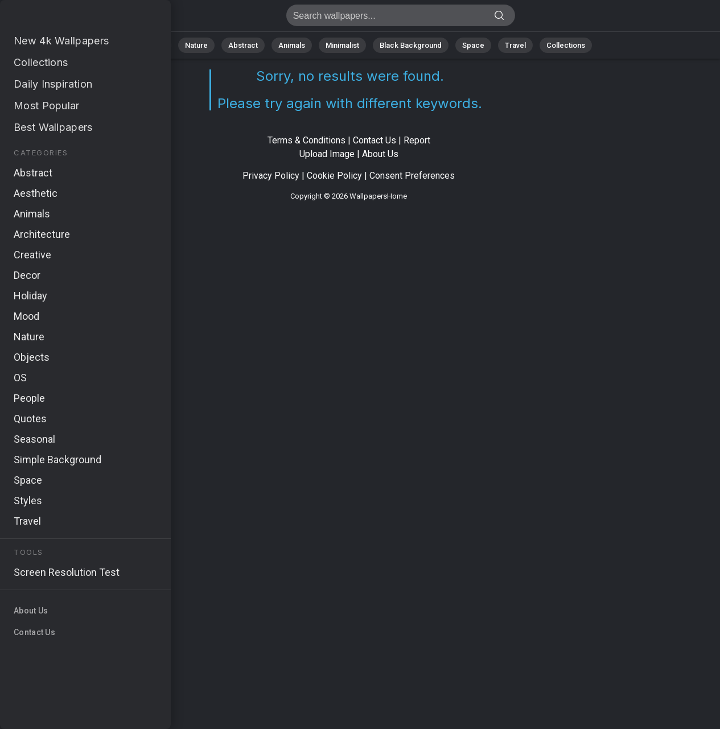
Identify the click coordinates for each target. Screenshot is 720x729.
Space (473, 45)
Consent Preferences (412, 175)
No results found (68, 18)
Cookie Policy (334, 175)
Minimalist (342, 45)
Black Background (411, 45)
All (160, 45)
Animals (291, 45)
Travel (515, 45)
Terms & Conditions (306, 140)
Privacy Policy (270, 175)
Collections (565, 45)
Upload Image (327, 154)
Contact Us (374, 140)
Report (417, 140)
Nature (196, 45)
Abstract (243, 45)
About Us (380, 154)
